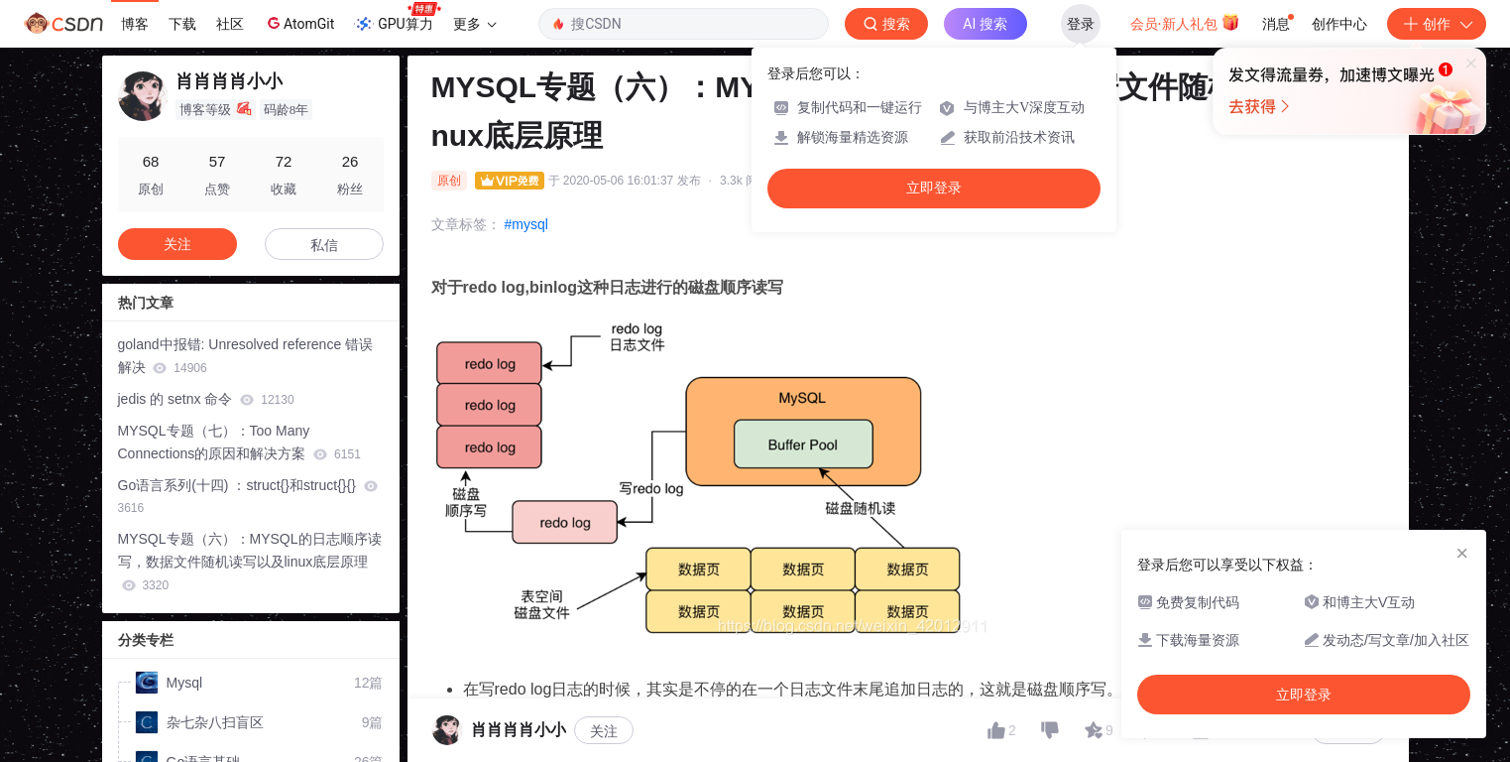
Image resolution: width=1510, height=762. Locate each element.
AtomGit (299, 23)
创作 (1437, 24)
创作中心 (1339, 24)
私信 (324, 245)
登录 (1081, 24)
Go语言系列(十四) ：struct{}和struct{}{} (248, 496)
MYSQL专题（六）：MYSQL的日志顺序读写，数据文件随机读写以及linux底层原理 (250, 561)
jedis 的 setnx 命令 (206, 399)
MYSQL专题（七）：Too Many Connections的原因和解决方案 (239, 442)
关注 (177, 244)
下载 (182, 24)
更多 (475, 24)
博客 (135, 24)
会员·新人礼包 (1185, 22)
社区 (230, 24)
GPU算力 (397, 18)
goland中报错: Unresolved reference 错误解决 (246, 355)
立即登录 (934, 188)
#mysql (526, 224)
